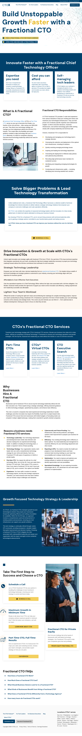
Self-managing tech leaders (65, 82)
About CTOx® (60, 5)
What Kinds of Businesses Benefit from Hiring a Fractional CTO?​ (32, 692)
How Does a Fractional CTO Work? (21, 679)
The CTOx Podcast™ (18, 5)
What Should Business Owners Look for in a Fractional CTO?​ (30, 688)
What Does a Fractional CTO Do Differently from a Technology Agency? (35, 697)
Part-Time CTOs (13, 349)
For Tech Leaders (30, 5)
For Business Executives (43, 5)
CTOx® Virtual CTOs (40, 349)
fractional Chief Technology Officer (14, 124)
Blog (54, 5)
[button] (40, 678)
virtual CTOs (43, 358)
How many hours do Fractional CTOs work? (24, 701)
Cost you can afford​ (41, 80)
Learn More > (10, 371)
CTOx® (12, 214)
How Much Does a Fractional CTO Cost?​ (23, 683)
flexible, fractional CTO (13, 360)
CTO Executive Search (64, 351)
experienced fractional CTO (50, 274)
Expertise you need (12, 80)
